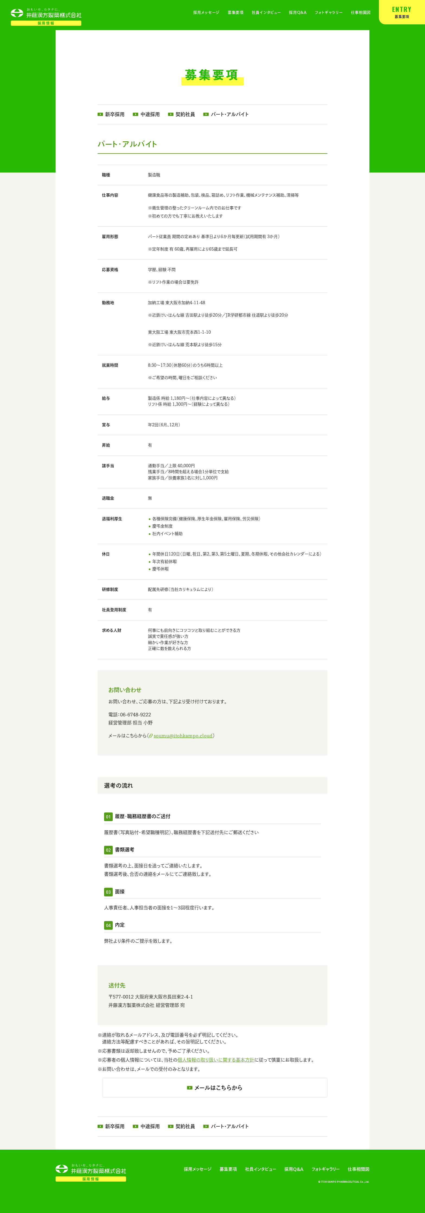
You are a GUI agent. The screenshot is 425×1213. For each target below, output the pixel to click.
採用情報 (46, 23)
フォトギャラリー (329, 12)
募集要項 (402, 11)
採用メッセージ (206, 12)
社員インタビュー (266, 12)
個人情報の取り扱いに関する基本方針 (216, 1060)
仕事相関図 (361, 12)
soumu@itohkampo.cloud (183, 735)
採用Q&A (298, 12)
